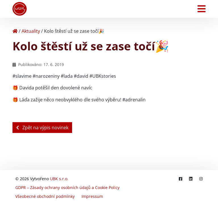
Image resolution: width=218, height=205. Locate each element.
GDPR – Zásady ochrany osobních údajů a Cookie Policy (67, 187)
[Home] (15, 31)
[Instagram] (201, 179)
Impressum (92, 196)
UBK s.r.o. (59, 178)
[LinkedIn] (190, 179)
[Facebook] (180, 179)
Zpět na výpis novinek (42, 127)
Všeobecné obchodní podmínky (45, 196)
